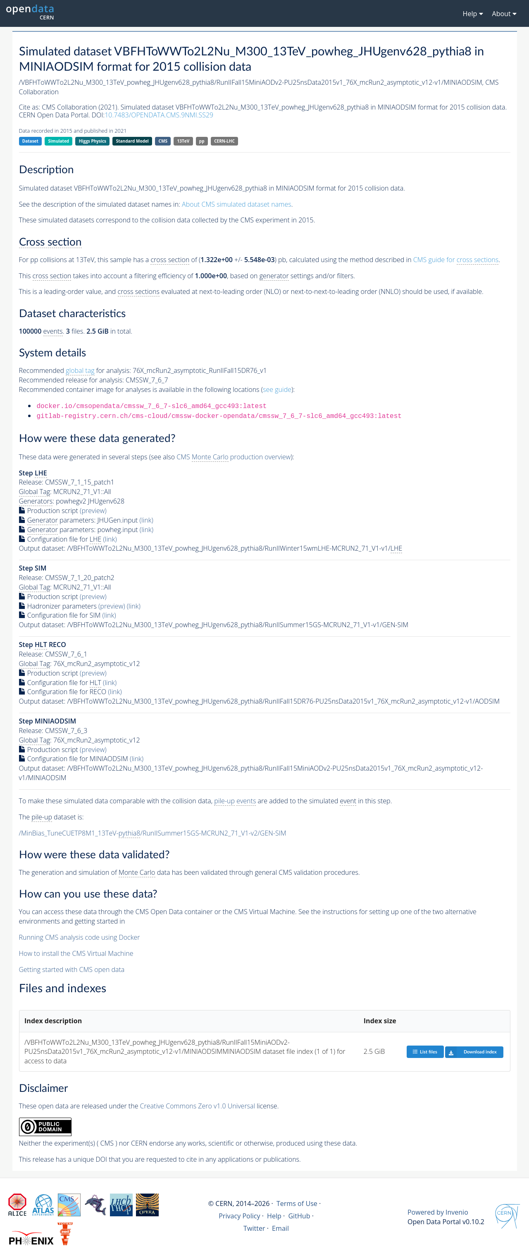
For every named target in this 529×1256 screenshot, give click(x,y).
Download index (471, 1052)
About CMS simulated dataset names (236, 204)
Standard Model (132, 141)
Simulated (58, 141)
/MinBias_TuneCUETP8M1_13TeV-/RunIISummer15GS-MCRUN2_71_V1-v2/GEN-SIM (152, 833)
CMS (163, 141)
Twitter (254, 1228)
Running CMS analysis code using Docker (79, 937)
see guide (277, 389)
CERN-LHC (224, 141)
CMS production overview (233, 457)
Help (274, 1215)
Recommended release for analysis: (71, 379)
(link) (146, 520)
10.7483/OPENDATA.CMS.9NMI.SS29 (159, 114)
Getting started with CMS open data (72, 969)
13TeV (183, 141)
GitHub (299, 1215)
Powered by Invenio (437, 1212)
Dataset (30, 141)
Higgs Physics (92, 141)
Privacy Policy (239, 1215)
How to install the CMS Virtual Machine (76, 953)
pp (202, 141)
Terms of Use (296, 1203)
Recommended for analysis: (75, 370)
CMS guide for (455, 260)
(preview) (93, 510)
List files (424, 1051)
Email (280, 1228)
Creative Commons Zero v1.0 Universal (197, 1105)
